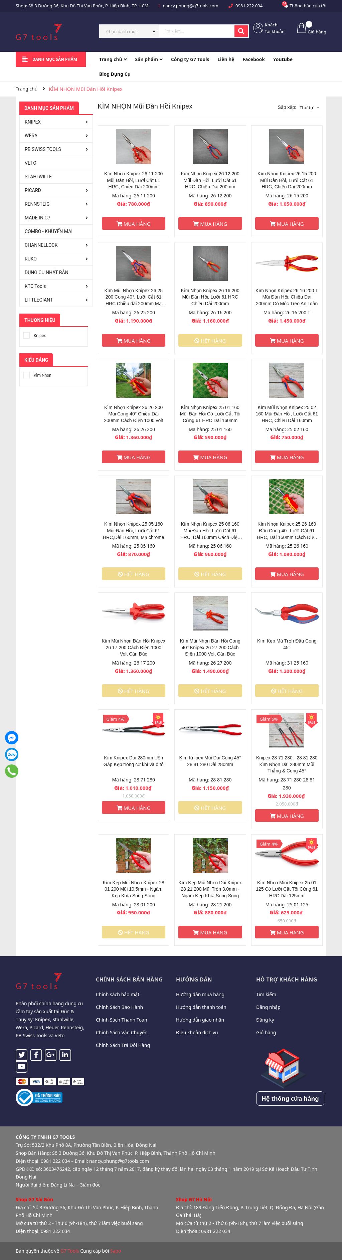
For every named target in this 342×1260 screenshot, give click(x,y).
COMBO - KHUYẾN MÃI (48, 231)
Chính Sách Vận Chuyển (122, 1032)
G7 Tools (69, 1251)
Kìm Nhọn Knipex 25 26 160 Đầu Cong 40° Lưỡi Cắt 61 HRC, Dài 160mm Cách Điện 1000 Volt (287, 530)
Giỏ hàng (266, 1032)
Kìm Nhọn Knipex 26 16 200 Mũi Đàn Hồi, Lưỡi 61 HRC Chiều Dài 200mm (210, 297)
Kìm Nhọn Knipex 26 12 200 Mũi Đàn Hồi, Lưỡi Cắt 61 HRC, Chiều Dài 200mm (210, 180)
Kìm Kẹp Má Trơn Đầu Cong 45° (287, 644)
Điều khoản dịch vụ (197, 1032)
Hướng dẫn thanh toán (201, 1007)
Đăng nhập (268, 1007)
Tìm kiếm (266, 994)
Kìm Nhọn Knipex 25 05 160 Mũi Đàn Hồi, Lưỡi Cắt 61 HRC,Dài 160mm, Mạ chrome (133, 530)
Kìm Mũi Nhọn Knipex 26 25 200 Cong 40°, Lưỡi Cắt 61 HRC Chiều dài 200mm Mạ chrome (133, 297)
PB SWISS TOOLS (43, 149)
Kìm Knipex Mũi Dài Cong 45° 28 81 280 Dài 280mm (210, 761)
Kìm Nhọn (37, 374)
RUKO (31, 258)
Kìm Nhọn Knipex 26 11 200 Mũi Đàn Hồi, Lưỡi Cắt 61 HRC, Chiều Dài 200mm (133, 180)
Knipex (34, 334)
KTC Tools (35, 286)
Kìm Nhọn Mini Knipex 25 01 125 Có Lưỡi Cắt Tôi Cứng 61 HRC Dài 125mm (287, 889)
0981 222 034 (249, 6)
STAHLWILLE (38, 176)
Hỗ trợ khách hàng (286, 979)
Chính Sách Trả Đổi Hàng (123, 1045)
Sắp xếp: (287, 107)
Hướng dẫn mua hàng (200, 994)
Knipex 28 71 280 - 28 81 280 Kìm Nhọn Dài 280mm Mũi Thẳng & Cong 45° (287, 764)
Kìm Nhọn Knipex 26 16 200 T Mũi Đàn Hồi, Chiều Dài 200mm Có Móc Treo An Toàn (286, 297)
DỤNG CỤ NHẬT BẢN (46, 272)
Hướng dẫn (194, 979)
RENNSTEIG (37, 204)
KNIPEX (33, 122)
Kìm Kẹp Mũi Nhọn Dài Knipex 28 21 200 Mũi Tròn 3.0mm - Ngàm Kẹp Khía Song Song (210, 889)
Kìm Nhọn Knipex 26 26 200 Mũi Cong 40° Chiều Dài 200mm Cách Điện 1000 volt (133, 414)
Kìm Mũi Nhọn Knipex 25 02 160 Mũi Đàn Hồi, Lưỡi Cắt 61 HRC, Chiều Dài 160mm (286, 414)
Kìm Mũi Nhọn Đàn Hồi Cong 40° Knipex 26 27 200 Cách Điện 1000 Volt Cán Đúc (210, 647)
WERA (31, 135)
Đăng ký (265, 1020)
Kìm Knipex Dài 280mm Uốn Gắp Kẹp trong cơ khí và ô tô (134, 761)
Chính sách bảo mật (117, 994)
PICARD (33, 190)
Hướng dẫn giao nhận (200, 1020)
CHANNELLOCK (41, 245)
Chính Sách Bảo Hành (119, 1007)
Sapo (115, 1251)
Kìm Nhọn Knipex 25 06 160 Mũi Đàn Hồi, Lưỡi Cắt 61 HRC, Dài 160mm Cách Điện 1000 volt (210, 530)
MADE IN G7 (37, 217)
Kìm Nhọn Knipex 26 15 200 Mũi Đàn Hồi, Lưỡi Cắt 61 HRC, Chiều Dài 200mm (287, 180)
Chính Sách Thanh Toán (121, 1020)
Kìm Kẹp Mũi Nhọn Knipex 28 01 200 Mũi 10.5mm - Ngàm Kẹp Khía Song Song (133, 889)
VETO (30, 163)
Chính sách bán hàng (129, 979)
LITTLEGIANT (39, 300)
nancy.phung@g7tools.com (190, 6)
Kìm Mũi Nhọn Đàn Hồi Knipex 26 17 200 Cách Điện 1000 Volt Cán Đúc (133, 647)
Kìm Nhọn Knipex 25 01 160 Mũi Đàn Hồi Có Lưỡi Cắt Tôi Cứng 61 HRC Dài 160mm (210, 414)
